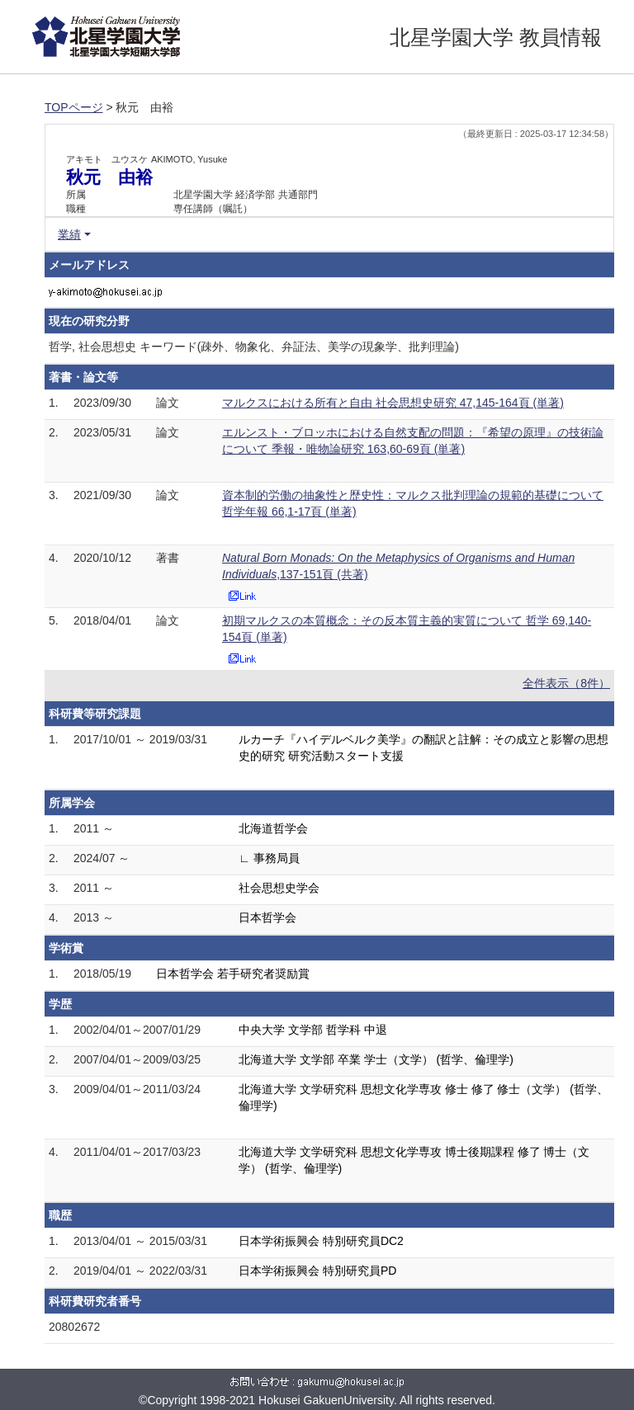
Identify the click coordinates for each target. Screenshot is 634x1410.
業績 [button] (69, 234)
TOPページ (74, 107)
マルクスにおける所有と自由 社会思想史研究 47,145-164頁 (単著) (393, 402)
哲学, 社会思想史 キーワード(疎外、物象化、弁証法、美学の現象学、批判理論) (254, 346)
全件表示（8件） (566, 683)
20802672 (74, 1326)
